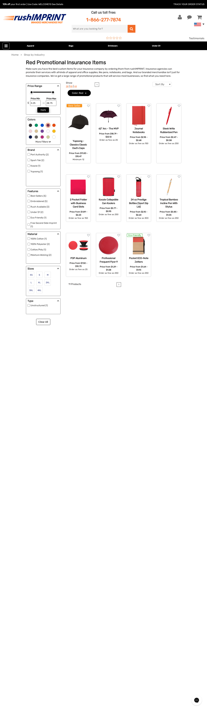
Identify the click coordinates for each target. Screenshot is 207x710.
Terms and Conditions (153, 571)
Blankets (77, 587)
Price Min (35, 98)
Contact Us (13, 545)
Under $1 (156, 46)
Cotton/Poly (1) (38, 249)
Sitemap (145, 587)
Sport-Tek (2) (37, 160)
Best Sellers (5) (38, 196)
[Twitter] (13, 643)
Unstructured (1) (39, 305)
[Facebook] (8, 643)
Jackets (77, 550)
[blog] (18, 643)
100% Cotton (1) (39, 238)
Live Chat (13, 550)
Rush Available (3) (40, 206)
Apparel (30, 46)
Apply (43, 110)
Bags (71, 46)
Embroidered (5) (39, 201)
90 (71, 86)
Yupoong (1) (37, 171)
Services (145, 555)
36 (67, 86)
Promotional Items (83, 581)
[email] (28, 614)
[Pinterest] (23, 643)
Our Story (145, 550)
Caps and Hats (81, 592)
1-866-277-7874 (103, 20)
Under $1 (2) (37, 212)
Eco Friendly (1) (38, 217)
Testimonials (196, 38)
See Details (57, 4)
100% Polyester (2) (40, 244)
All (75, 86)
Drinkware (112, 46)
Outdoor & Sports (83, 571)
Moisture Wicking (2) (41, 255)
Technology (79, 566)
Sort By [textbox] (159, 84)
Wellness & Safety (83, 576)
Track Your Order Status (188, 4)
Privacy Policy (148, 576)
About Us (145, 545)
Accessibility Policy (151, 581)
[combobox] (162, 84)
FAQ (142, 560)
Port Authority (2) (40, 154)
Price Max (51, 98)
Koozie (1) (35, 165)
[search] (100, 29)
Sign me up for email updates (26, 620)
